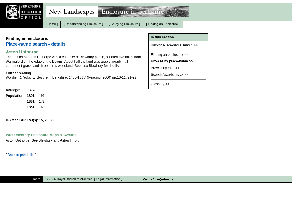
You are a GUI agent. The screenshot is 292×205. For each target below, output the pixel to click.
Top (35, 179)
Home (51, 24)
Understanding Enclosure (84, 24)
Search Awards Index (167, 75)
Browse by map (163, 68)
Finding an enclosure (166, 55)
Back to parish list (21, 155)
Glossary (157, 84)
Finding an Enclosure (163, 24)
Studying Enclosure (124, 24)
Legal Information (108, 179)
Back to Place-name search (172, 45)
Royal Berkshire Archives (74, 179)
